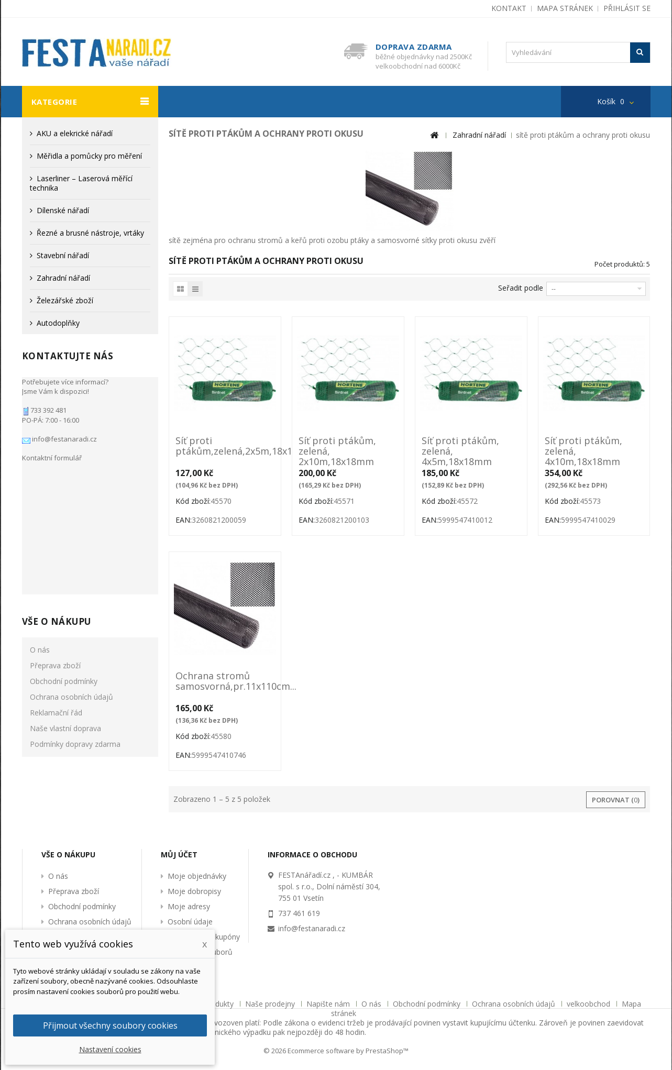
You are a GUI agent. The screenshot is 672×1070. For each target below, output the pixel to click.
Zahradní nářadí (63, 278)
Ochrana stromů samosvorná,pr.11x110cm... (224, 681)
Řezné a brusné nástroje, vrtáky (90, 233)
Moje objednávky (197, 876)
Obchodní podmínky (63, 539)
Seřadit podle (520, 288)
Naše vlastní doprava (65, 586)
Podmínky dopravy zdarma (75, 601)
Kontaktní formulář (52, 452)
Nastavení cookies (110, 1049)
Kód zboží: (193, 501)
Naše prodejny (271, 1004)
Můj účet (179, 854)
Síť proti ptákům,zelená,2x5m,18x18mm (224, 446)
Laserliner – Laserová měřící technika (81, 183)
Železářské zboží (65, 300)
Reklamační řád (56, 570)
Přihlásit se (627, 8)
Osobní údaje (190, 921)
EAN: (183, 520)
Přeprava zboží (55, 523)
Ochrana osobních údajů (71, 554)
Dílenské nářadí (63, 210)
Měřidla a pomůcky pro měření (89, 156)
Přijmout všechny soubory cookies (110, 1025)
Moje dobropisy (194, 891)
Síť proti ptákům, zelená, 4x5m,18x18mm (460, 451)
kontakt (508, 8)
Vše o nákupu (56, 479)
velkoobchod (589, 1004)
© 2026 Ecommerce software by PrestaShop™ (336, 1050)
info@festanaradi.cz (63, 433)
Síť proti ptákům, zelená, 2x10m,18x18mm (337, 451)
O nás (40, 507)
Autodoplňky (58, 323)
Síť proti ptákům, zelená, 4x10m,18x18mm (583, 451)
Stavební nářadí (63, 255)
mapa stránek (565, 8)
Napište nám (329, 1004)
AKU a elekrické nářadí (75, 133)
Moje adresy (189, 906)
